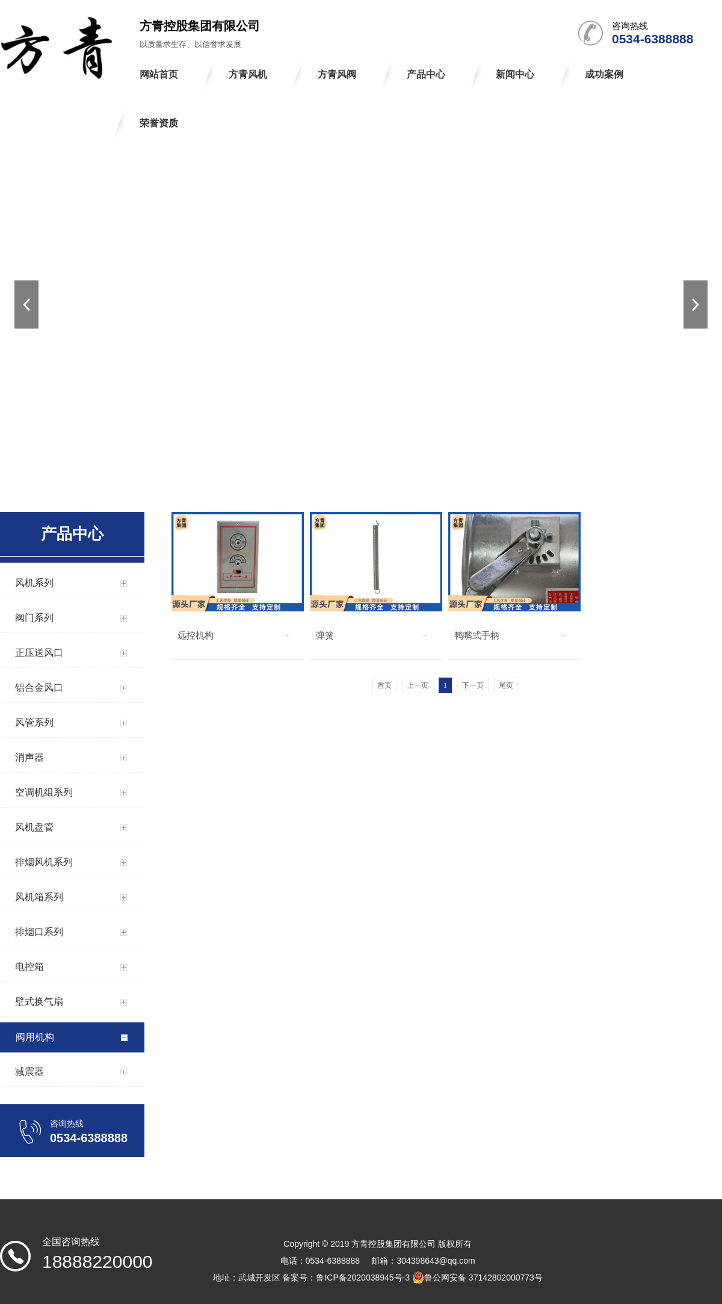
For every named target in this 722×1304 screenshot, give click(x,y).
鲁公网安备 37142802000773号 (477, 1278)
